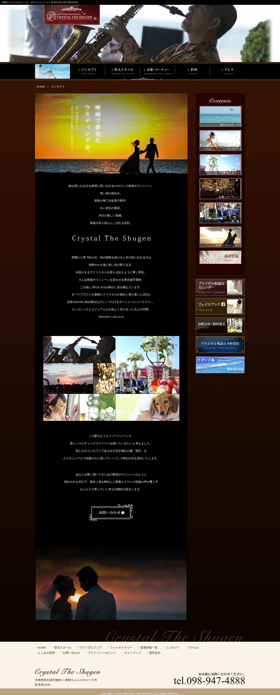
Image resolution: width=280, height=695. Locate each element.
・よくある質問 (45, 652)
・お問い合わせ (70, 652)
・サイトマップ (131, 652)
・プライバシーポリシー (100, 652)
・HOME (40, 647)
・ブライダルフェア (89, 647)
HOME (41, 86)
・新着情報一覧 (148, 647)
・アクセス (192, 647)
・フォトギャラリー (120, 647)
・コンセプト (171, 647)
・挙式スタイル (61, 647)
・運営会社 (153, 652)
